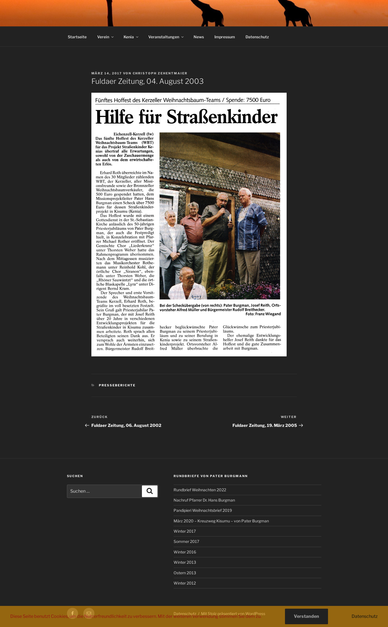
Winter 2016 (185, 552)
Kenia (131, 36)
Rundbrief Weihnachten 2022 (200, 489)
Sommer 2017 (186, 541)
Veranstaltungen (166, 36)
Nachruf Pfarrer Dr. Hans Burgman (204, 500)
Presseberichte (117, 385)
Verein (105, 36)
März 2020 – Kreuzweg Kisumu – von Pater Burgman (221, 520)
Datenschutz (257, 36)
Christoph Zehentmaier (160, 73)
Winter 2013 (185, 562)
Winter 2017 (185, 531)
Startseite (77, 36)
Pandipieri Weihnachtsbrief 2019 (203, 510)
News (199, 36)
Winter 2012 (185, 583)
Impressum (224, 36)
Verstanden (306, 616)
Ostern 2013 (185, 572)
